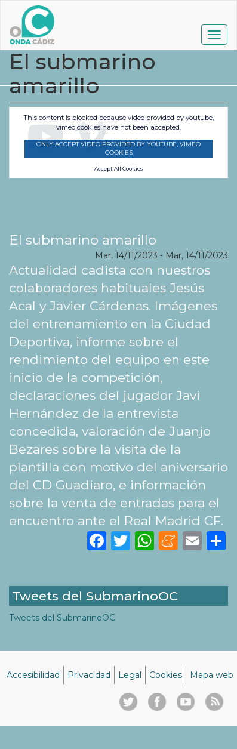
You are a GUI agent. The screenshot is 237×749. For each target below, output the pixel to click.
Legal (129, 675)
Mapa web (211, 675)
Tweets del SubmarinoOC (62, 617)
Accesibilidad (33, 675)
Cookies (165, 675)
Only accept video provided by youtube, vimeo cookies (118, 148)
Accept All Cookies (118, 169)
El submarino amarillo (82, 240)
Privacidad (88, 675)
